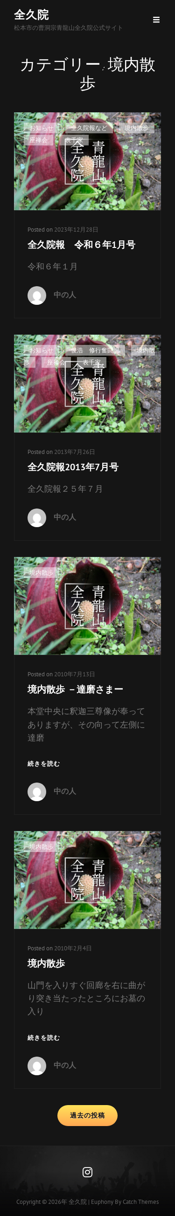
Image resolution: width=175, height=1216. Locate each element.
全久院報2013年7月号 (73, 467)
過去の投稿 (87, 1115)
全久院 (31, 14)
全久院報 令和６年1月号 (81, 245)
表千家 (74, 140)
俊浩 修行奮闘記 (95, 350)
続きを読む (44, 764)
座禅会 (38, 140)
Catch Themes (141, 1202)
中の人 (65, 294)
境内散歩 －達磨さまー (75, 689)
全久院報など (89, 128)
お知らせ (41, 128)
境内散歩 (137, 128)
